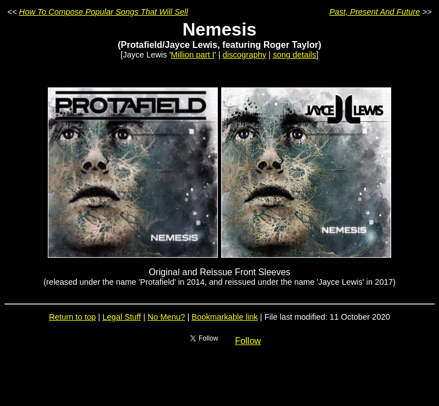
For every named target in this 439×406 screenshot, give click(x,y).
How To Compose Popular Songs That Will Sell (103, 11)
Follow (248, 341)
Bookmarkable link (224, 316)
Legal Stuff (121, 316)
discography (245, 54)
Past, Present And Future (374, 11)
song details (294, 54)
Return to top (72, 316)
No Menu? (166, 316)
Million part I (192, 54)
